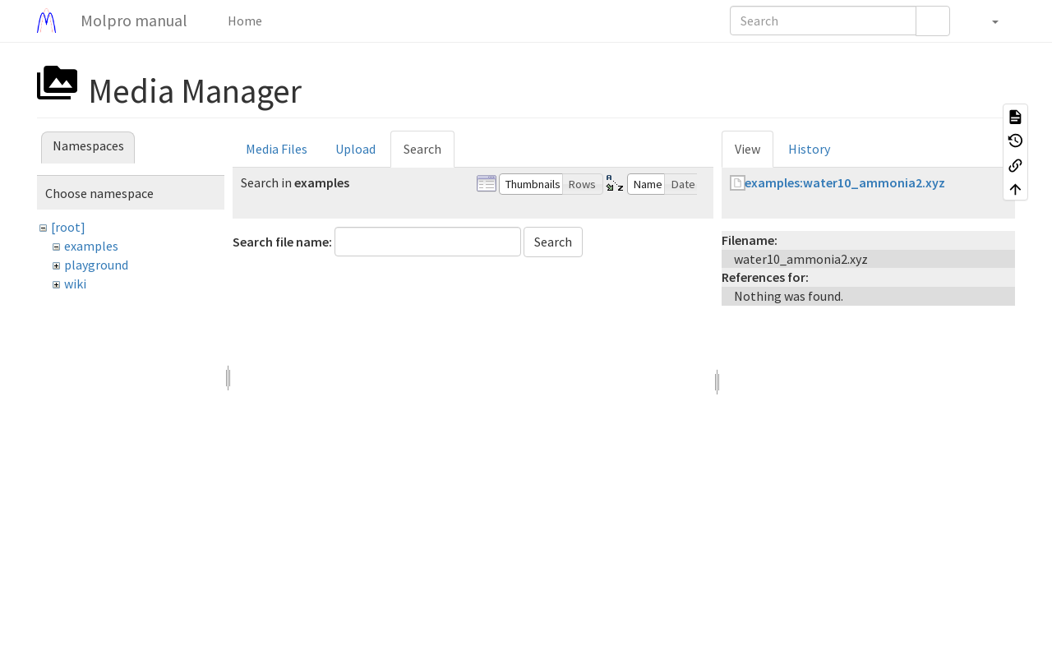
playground (96, 264)
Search (422, 149)
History (809, 149)
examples (91, 245)
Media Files (276, 149)
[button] (986, 20)
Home (243, 20)
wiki (75, 283)
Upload (355, 149)
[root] (68, 227)
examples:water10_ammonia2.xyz (845, 182)
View (747, 149)
